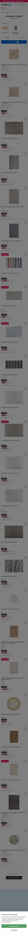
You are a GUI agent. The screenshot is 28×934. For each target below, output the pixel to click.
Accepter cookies (14, 926)
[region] (14, 922)
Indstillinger (14, 930)
